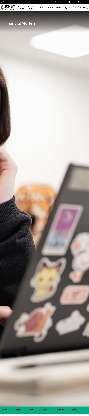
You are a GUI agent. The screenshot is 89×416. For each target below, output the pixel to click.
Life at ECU (59, 7)
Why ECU (50, 7)
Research (40, 7)
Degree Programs (21, 7)
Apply (84, 7)
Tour (76, 7)
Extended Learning (31, 7)
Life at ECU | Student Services (12, 19)
